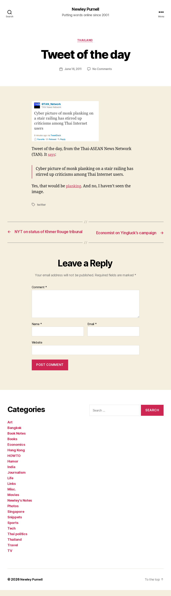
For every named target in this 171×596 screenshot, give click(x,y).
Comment (39, 293)
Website (37, 348)
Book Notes (16, 439)
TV (9, 557)
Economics (16, 451)
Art (9, 428)
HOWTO (14, 462)
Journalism (16, 479)
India (11, 473)
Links (11, 490)
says (52, 155)
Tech (11, 534)
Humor (12, 467)
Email (92, 330)
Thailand (85, 41)
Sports (12, 529)
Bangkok (14, 434)
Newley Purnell (85, 9)
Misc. (11, 495)
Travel (12, 551)
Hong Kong (16, 456)
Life (10, 484)
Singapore (15, 518)
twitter (41, 205)
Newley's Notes (19, 506)
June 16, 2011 (72, 70)
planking (74, 187)
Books (12, 445)
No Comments (103, 70)
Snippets (14, 523)
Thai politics (17, 540)
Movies (13, 501)
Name (37, 330)
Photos (12, 512)
